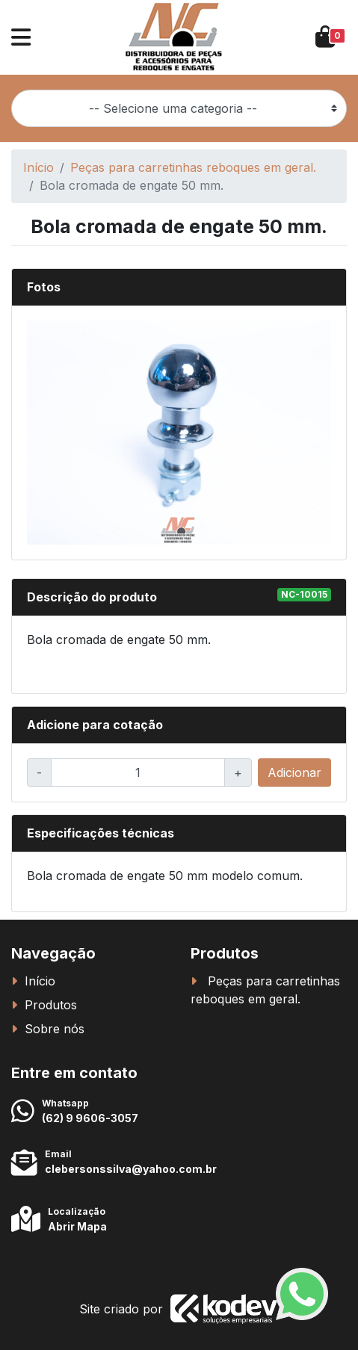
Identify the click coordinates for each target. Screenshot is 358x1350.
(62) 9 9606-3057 (90, 1118)
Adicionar (294, 772)
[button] (21, 37)
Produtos (51, 1004)
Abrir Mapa (77, 1226)
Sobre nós (54, 1028)
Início (38, 167)
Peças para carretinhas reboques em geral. (193, 167)
